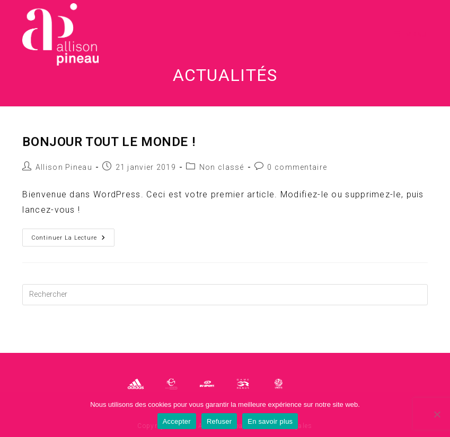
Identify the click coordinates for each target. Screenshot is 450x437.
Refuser (219, 421)
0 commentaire (297, 167)
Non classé (221, 167)
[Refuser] (436, 414)
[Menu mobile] (411, 34)
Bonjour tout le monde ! (108, 141)
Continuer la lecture (72, 240)
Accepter (177, 421)
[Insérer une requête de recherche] (224, 294)
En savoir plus (270, 421)
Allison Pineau (64, 167)
